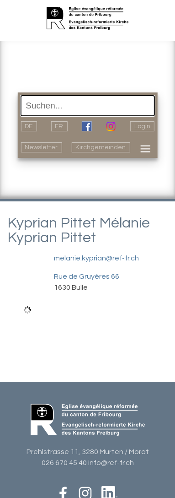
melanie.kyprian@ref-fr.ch (96, 258)
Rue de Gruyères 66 (86, 276)
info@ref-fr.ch (111, 462)
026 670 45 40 (64, 462)
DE (28, 126)
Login (142, 126)
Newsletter (41, 147)
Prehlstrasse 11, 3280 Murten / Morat (88, 451)
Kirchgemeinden (100, 147)
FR (59, 126)
